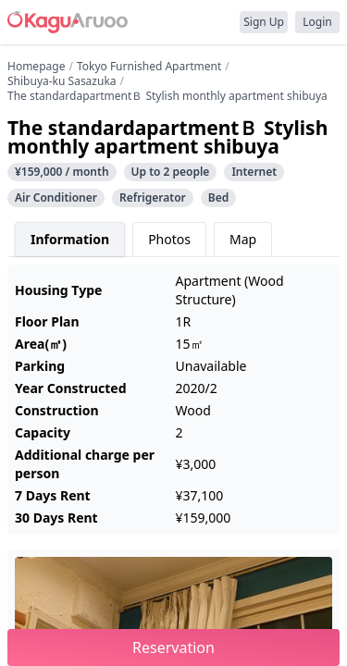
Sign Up (263, 22)
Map (242, 239)
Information (70, 239)
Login (317, 22)
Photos (169, 239)
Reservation (173, 647)
